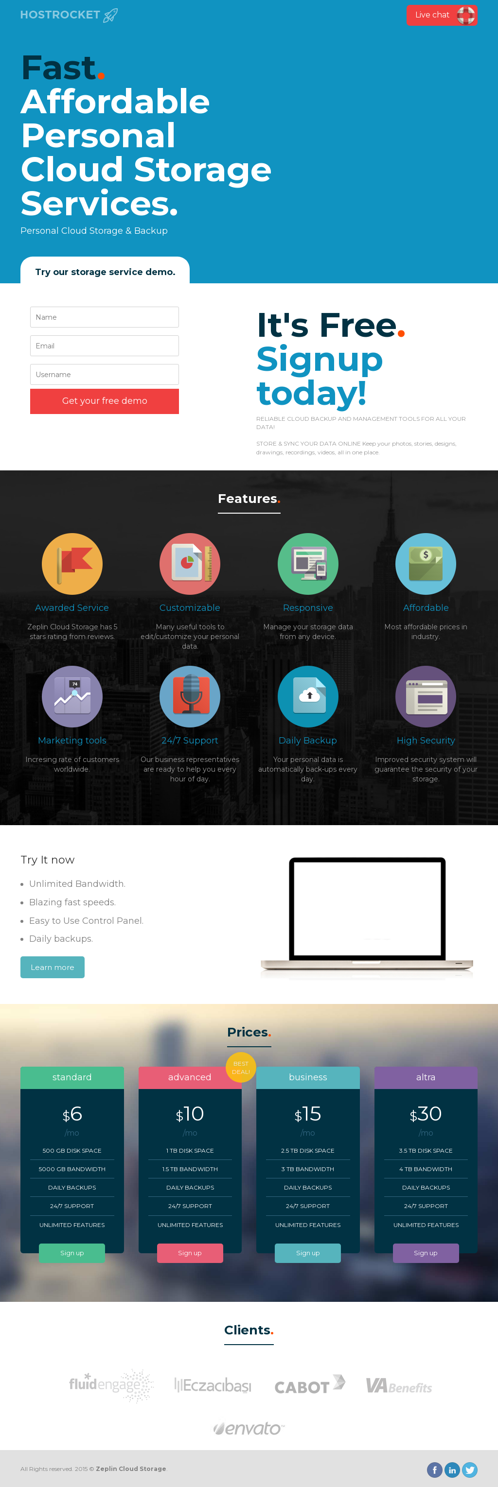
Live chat (432, 14)
